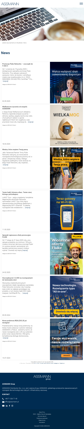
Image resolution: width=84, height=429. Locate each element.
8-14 (35, 363)
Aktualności (19, 43)
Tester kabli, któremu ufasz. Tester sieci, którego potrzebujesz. (17, 193)
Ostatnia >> (62, 363)
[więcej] (5, 81)
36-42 (48, 363)
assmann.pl (12, 43)
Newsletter (42, 422)
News (24, 43)
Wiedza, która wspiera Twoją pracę (15, 150)
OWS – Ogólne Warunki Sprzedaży (42, 414)
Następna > (56, 363)
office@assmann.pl (12, 402)
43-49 (51, 363)
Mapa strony (42, 420)
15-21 (38, 363)
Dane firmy (42, 412)
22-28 (41, 363)
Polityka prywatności (42, 418)
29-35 (45, 363)
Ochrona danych (42, 416)
